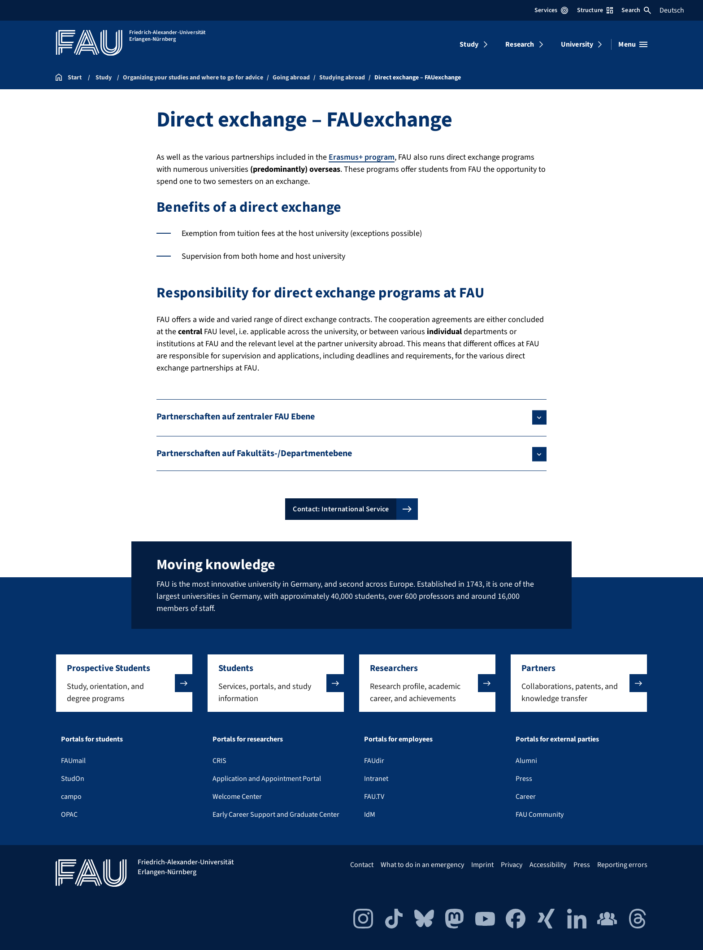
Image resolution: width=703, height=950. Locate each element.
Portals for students (92, 739)
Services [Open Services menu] (551, 10)
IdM (369, 814)
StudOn (72, 779)
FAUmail (73, 761)
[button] (124, 683)
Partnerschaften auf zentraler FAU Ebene (235, 416)
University (577, 44)
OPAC (69, 814)
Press (524, 779)
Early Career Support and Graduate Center (276, 814)
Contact (361, 865)
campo (71, 797)
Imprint (482, 865)
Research (519, 44)
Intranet (376, 779)
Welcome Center (237, 797)
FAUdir (374, 761)
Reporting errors (622, 865)
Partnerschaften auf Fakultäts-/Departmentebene (254, 453)
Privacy (511, 865)
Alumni (526, 761)
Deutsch (672, 10)
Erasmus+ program (362, 157)
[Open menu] (632, 44)
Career (526, 797)
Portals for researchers (248, 739)
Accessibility (547, 865)
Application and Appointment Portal (267, 779)
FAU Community (540, 814)
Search (636, 10)
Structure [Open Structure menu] (595, 10)
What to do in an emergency (422, 865)
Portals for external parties (557, 739)
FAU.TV (374, 797)
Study (469, 44)
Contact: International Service (341, 509)
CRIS (219, 761)
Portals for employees (398, 739)
